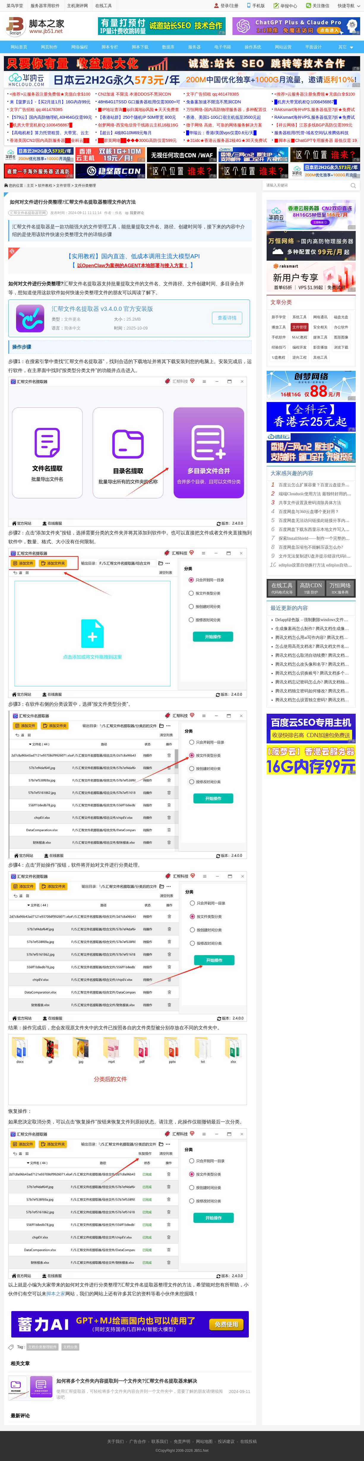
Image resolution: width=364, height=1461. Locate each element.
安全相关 (320, 327)
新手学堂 (279, 317)
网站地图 (204, 1441)
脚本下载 (140, 47)
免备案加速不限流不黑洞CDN (213, 101)
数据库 (168, 47)
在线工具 (103, 5)
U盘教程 (279, 357)
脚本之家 (55, 1293)
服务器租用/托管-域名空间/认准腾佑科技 (311, 132)
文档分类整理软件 (42, 1347)
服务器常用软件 (45, 5)
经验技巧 (279, 347)
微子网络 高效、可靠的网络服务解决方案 (224, 125)
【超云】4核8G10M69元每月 (125, 132)
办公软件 (341, 327)
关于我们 (115, 1441)
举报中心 (289, 6)
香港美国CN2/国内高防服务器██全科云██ (49, 140)
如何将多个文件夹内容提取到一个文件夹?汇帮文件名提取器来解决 (126, 1381)
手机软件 (279, 337)
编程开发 (299, 347)
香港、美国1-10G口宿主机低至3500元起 (223, 117)
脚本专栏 (110, 47)
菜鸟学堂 (15, 5)
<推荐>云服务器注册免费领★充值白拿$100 (50, 94)
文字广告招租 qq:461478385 (212, 94)
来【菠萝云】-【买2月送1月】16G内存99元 (50, 101)
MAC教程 (299, 337)
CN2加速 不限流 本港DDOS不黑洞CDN (134, 94)
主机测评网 (77, 5)
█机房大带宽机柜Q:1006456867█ (305, 101)
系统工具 (299, 317)
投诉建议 (226, 1441)
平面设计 (313, 47)
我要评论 (134, 213)
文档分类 (70, 1347)
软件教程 (45, 185)
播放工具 (279, 327)
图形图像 (341, 337)
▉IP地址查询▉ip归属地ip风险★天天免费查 (138, 109)
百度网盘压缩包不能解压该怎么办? (311, 547)
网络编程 (79, 47)
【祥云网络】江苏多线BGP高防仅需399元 (313, 125)
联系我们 (159, 1441)
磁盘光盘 (341, 317)
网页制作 (49, 47)
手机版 (258, 5)
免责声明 (182, 1441)
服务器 (194, 47)
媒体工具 (320, 337)
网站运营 (283, 47)
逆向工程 (299, 357)
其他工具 (320, 357)
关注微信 (321, 5)
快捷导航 (349, 5)
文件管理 (63, 185)
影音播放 (320, 347)
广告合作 (137, 1441)
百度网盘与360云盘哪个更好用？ (309, 511)
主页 (30, 185)
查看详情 (227, 317)
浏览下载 (341, 347)
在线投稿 (248, 1441)
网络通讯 (320, 317)
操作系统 (253, 47)
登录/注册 (229, 5)
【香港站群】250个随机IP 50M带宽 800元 (137, 117)
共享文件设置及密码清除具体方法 (310, 503)
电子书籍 (222, 47)
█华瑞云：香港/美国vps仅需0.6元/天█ (221, 132)
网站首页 (19, 47)
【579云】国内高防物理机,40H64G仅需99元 (51, 117)
